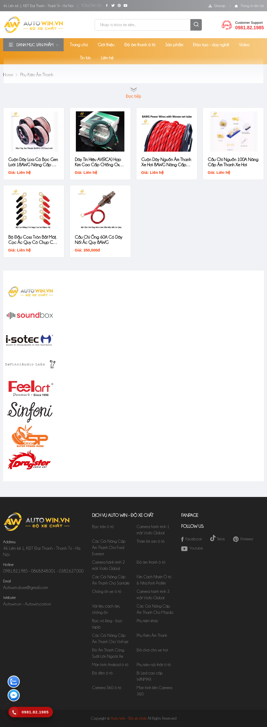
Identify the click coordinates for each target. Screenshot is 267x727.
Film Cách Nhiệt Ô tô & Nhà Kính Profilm (154, 580)
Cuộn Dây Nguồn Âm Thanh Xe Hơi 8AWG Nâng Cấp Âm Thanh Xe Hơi (166, 162)
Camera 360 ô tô (106, 687)
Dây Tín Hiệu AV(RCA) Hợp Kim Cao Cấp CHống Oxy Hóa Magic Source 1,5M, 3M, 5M (98, 162)
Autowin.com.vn (38, 604)
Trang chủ (79, 44)
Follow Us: (91, 5)
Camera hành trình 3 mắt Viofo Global (153, 594)
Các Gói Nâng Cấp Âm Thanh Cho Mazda (155, 609)
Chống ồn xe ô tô (106, 591)
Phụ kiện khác (147, 621)
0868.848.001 (43, 571)
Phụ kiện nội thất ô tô (154, 664)
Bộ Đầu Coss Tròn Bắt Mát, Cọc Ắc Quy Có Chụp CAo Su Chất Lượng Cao (33, 239)
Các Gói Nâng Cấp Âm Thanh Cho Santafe (111, 580)
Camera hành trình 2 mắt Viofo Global (108, 565)
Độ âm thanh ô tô (139, 44)
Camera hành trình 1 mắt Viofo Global (153, 529)
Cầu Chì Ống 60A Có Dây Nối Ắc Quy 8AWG (99, 239)
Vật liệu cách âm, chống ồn (106, 609)
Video (244, 44)
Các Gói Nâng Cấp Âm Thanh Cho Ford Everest (108, 547)
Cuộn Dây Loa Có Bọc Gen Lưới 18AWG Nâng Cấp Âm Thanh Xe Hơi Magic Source (33, 162)
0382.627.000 (71, 571)
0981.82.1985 (15, 571)
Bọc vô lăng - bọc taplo (107, 624)
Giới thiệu (106, 44)
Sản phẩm (174, 44)
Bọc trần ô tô (103, 526)
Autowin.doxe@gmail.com (25, 587)
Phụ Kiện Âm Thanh (152, 635)
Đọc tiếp (133, 96)
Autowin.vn (12, 604)
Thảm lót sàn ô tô (151, 541)
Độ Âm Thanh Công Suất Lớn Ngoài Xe (108, 653)
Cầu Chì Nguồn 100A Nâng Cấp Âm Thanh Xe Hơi (230, 162)
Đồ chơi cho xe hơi (152, 650)
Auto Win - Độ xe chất (128, 718)
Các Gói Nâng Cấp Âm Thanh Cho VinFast (110, 638)
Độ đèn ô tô (102, 673)
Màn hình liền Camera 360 (154, 690)
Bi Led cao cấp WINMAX (150, 676)
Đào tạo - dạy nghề (211, 44)
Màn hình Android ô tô (110, 664)
